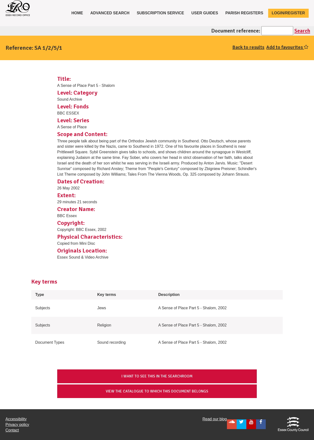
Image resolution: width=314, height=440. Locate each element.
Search (302, 30)
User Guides (204, 13)
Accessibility (16, 419)
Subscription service (160, 13)
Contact (12, 430)
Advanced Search (109, 13)
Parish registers (244, 13)
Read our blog (214, 419)
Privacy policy (17, 425)
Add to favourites (287, 47)
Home (79, 12)
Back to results (248, 47)
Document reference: (235, 30)
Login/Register (288, 13)
